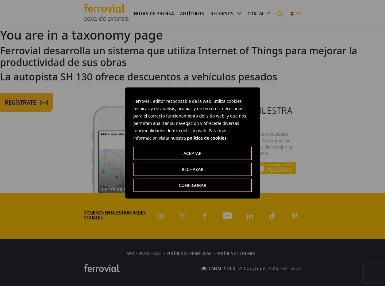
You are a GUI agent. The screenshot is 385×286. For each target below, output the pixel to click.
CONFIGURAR (192, 185)
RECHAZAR (192, 169)
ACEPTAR (192, 153)
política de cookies (206, 138)
